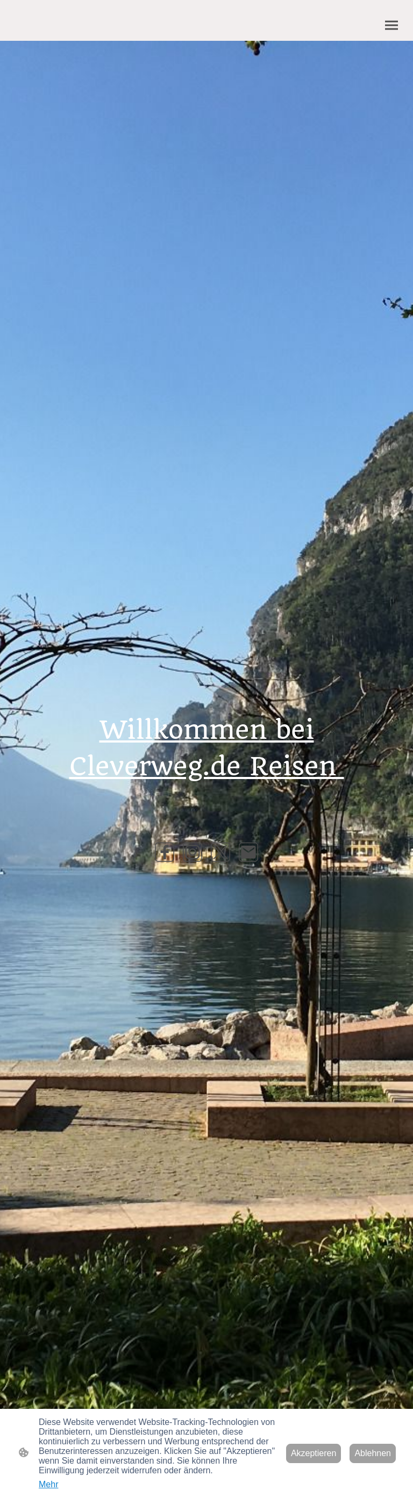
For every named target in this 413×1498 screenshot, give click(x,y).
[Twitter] (220, 852)
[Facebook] (164, 852)
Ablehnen (372, 1453)
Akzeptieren (314, 1453)
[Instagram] (192, 852)
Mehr (48, 1484)
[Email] (248, 852)
